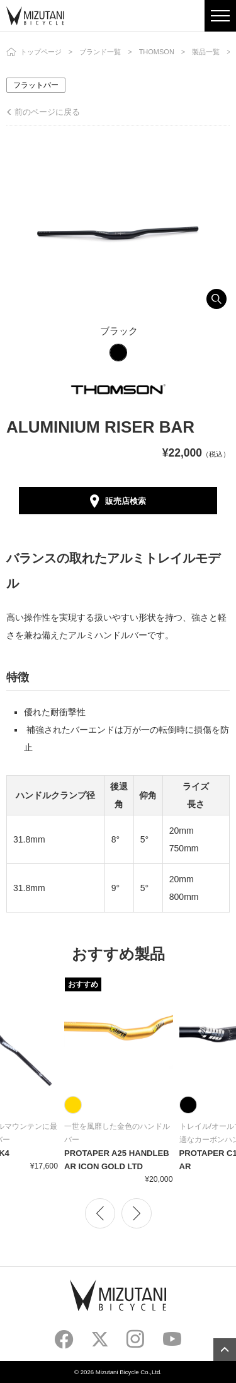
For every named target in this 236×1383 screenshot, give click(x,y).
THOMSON (156, 51)
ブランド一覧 (100, 51)
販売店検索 (125, 501)
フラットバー (36, 85)
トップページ (41, 51)
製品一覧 (206, 51)
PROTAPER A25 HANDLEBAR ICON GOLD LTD (116, 1159)
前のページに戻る (47, 112)
